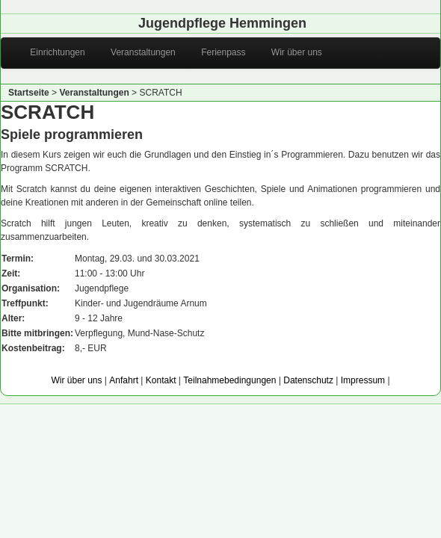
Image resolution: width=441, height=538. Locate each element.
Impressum (363, 380)
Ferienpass (217, 52)
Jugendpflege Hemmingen (222, 23)
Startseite (28, 92)
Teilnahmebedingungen (229, 380)
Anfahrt (123, 380)
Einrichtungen (50, 52)
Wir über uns (290, 52)
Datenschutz (308, 380)
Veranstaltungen (136, 52)
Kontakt (161, 380)
